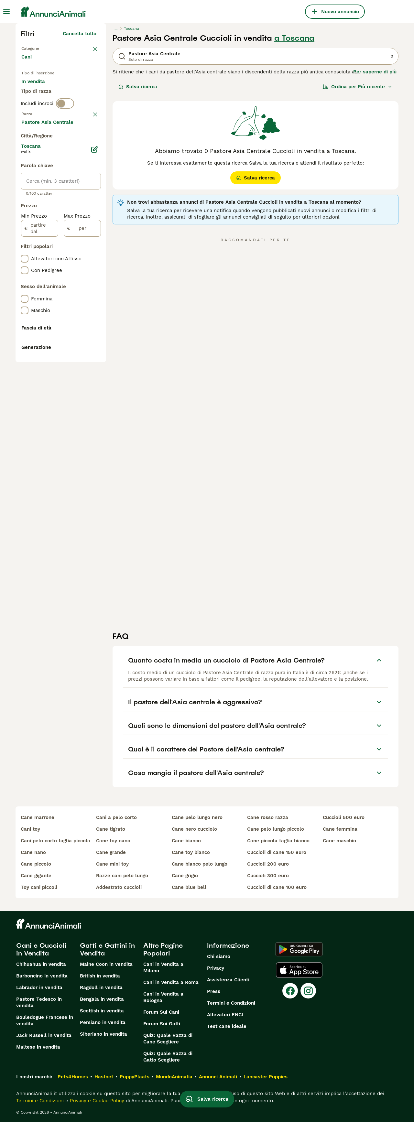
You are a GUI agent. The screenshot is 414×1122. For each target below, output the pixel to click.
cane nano (33, 852)
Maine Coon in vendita (106, 964)
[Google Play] (299, 949)
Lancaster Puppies (266, 1077)
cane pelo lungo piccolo (275, 829)
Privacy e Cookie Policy (96, 1101)
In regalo (74, 93)
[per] (82, 401)
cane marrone (37, 817)
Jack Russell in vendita (43, 1035)
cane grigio (185, 876)
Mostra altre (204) (79, 296)
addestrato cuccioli (119, 887)
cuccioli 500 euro (344, 817)
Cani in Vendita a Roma (171, 982)
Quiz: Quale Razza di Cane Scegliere (167, 1038)
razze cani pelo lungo (122, 876)
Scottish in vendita (102, 1011)
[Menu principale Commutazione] (6, 11)
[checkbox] (24, 180)
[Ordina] (357, 86)
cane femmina (340, 829)
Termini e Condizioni (231, 1003)
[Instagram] (308, 990)
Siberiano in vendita (103, 1034)
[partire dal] (39, 401)
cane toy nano (113, 841)
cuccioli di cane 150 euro (276, 852)
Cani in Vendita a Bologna (163, 997)
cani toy (30, 829)
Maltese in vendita (38, 1047)
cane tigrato (110, 829)
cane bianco (186, 841)
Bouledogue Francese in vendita (44, 1020)
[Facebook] (290, 990)
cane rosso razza (267, 817)
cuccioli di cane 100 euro (277, 887)
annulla (87, 147)
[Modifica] (94, 322)
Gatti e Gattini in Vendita (107, 949)
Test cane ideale (226, 1026)
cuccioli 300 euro (268, 876)
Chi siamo (218, 956)
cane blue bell (189, 887)
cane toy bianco (191, 852)
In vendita (38, 93)
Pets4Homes (73, 1077)
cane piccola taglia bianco (278, 841)
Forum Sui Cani (161, 1012)
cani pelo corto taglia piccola (55, 841)
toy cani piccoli (39, 887)
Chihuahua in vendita (41, 964)
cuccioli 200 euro (268, 864)
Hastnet (103, 1077)
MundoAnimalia (174, 1077)
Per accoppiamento (49, 109)
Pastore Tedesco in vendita (39, 1002)
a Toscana (294, 38)
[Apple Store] (299, 970)
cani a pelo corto (116, 817)
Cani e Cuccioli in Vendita (41, 949)
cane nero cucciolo (194, 829)
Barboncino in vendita (42, 976)
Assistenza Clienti (228, 980)
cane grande (111, 852)
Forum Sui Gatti (161, 1024)
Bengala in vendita (102, 999)
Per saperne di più (375, 72)
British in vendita (100, 976)
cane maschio (339, 841)
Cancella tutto (79, 34)
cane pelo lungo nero (197, 817)
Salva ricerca (137, 87)
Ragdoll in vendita (101, 987)
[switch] (65, 133)
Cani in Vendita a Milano (163, 967)
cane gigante (36, 876)
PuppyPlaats (134, 1077)
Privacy (215, 968)
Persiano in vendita (102, 1022)
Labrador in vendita (39, 987)
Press (213, 991)
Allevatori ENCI (225, 1015)
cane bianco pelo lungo (199, 864)
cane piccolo (36, 864)
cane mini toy (112, 864)
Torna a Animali (41, 48)
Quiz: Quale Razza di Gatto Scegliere (167, 1057)
